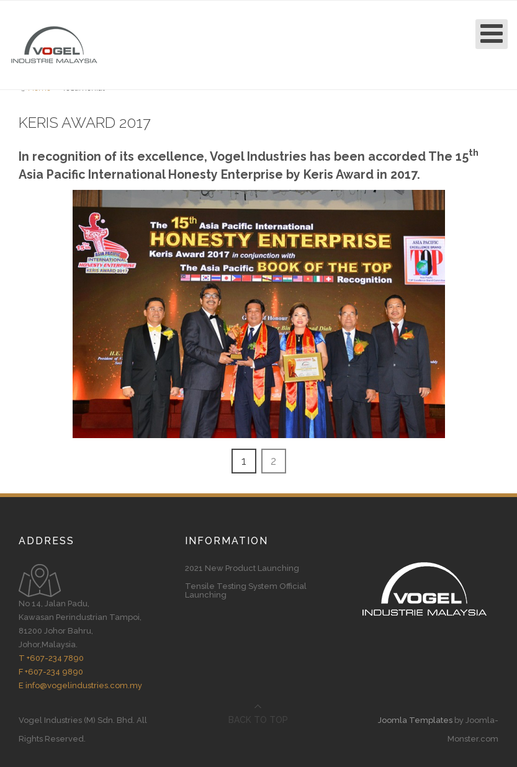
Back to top (258, 719)
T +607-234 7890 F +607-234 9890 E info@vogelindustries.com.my (80, 671)
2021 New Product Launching (242, 568)
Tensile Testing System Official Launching (246, 590)
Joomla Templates (415, 720)
